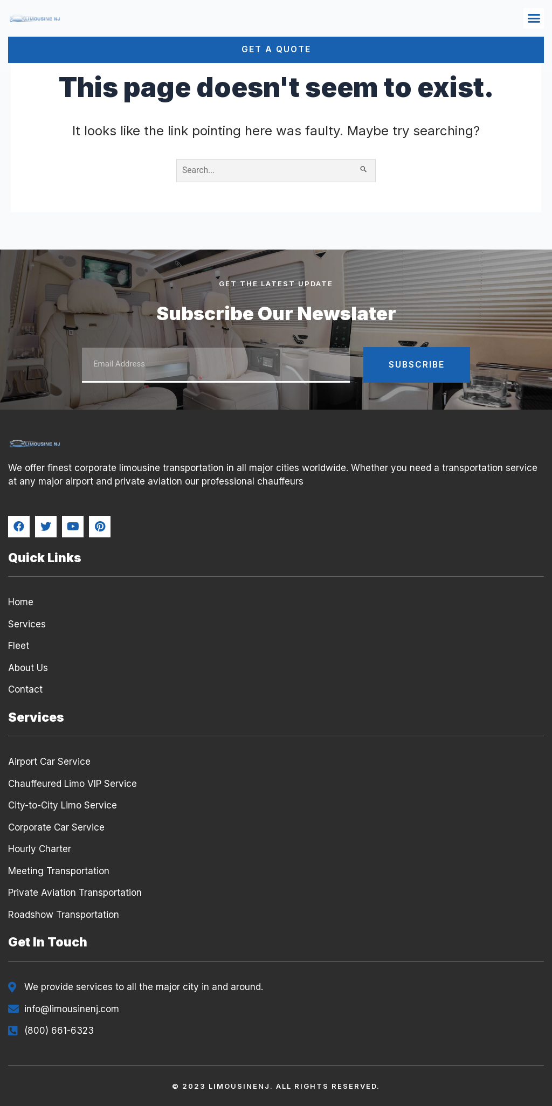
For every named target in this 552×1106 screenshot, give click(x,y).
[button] (533, 18)
